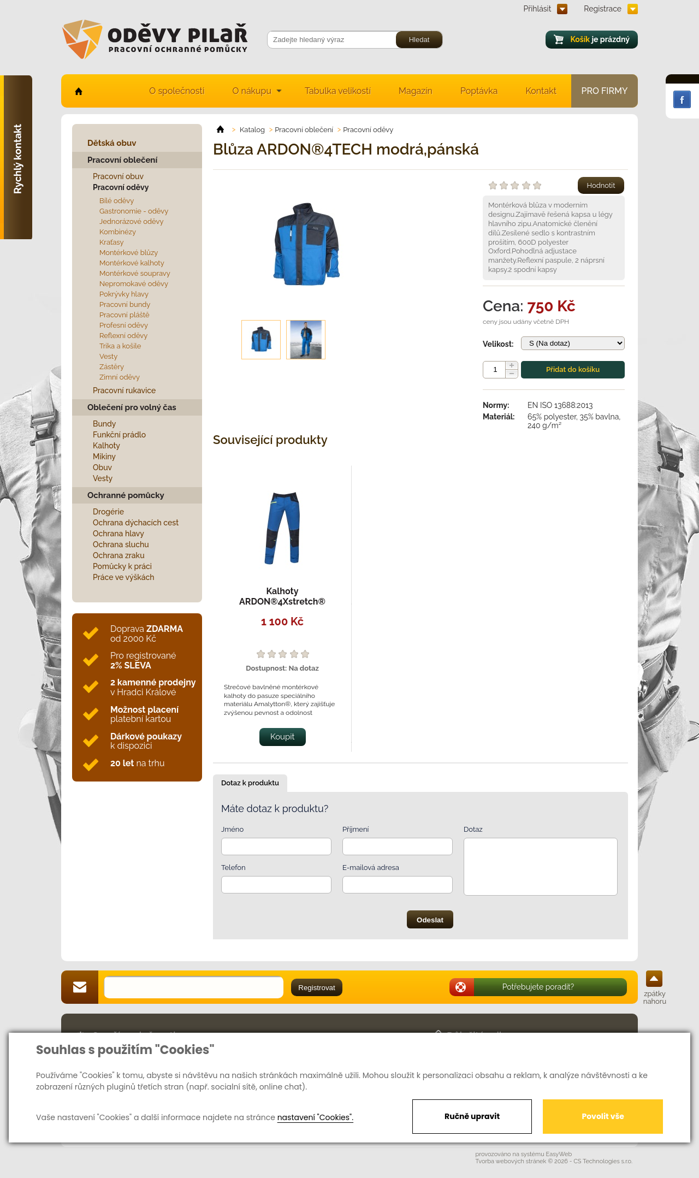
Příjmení (355, 829)
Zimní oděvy (119, 377)
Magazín (416, 91)
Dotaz (473, 829)
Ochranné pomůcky (125, 495)
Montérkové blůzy (128, 252)
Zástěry (111, 367)
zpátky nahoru (654, 997)
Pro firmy (605, 91)
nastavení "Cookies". (315, 1117)
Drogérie (108, 511)
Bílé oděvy (116, 201)
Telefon (233, 867)
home (77, 91)
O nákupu (251, 91)
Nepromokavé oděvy (133, 284)
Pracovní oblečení (122, 160)
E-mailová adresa (370, 867)
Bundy (104, 423)
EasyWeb (559, 1154)
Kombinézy (117, 232)
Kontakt (541, 91)
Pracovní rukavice (124, 390)
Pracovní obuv (118, 176)
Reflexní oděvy (123, 336)
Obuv (102, 467)
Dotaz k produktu (250, 783)
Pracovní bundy (124, 304)
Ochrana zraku (119, 555)
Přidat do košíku (573, 369)
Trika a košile (120, 346)
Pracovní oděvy (121, 187)
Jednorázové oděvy (131, 221)
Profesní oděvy (123, 325)
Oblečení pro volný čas (131, 407)
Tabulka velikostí (338, 91)
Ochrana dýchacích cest (136, 522)
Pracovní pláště (124, 315)
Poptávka (479, 91)
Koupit (282, 737)
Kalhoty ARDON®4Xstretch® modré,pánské (282, 601)
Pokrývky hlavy (124, 294)
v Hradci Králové (153, 687)
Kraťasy (111, 242)
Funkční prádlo (119, 434)
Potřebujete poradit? (538, 986)
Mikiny (104, 456)
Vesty (108, 356)
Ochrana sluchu (121, 544)
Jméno (232, 829)
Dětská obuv (111, 143)
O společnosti (176, 91)
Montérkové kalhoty (131, 263)
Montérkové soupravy (134, 273)
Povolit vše (603, 1116)
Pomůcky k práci (122, 566)
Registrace (602, 8)
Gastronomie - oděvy (133, 211)
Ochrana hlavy (118, 533)
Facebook (682, 99)
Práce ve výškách (124, 577)
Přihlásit (538, 8)
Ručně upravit (472, 1116)
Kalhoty (106, 445)
